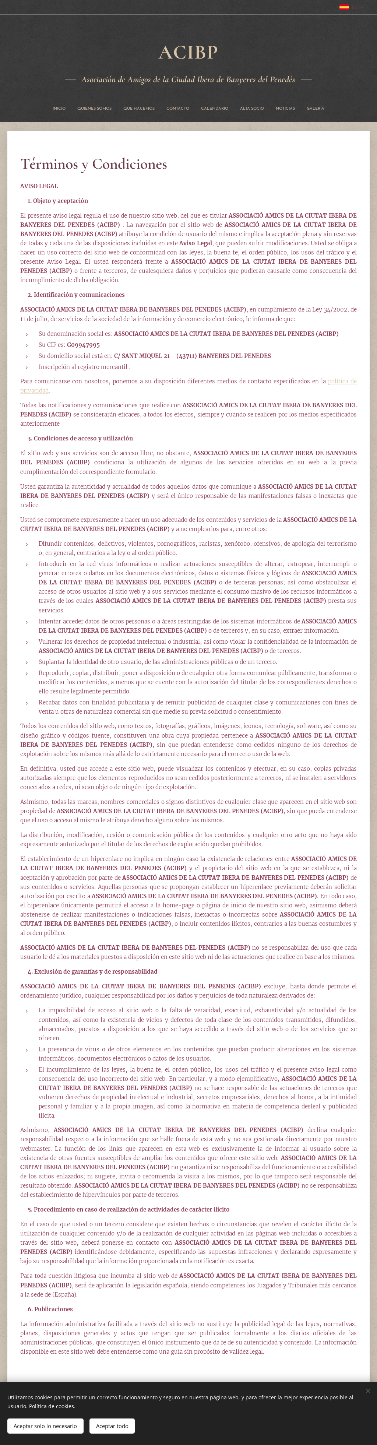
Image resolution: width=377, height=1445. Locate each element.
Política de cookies (51, 1403)
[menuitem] (150, 109)
